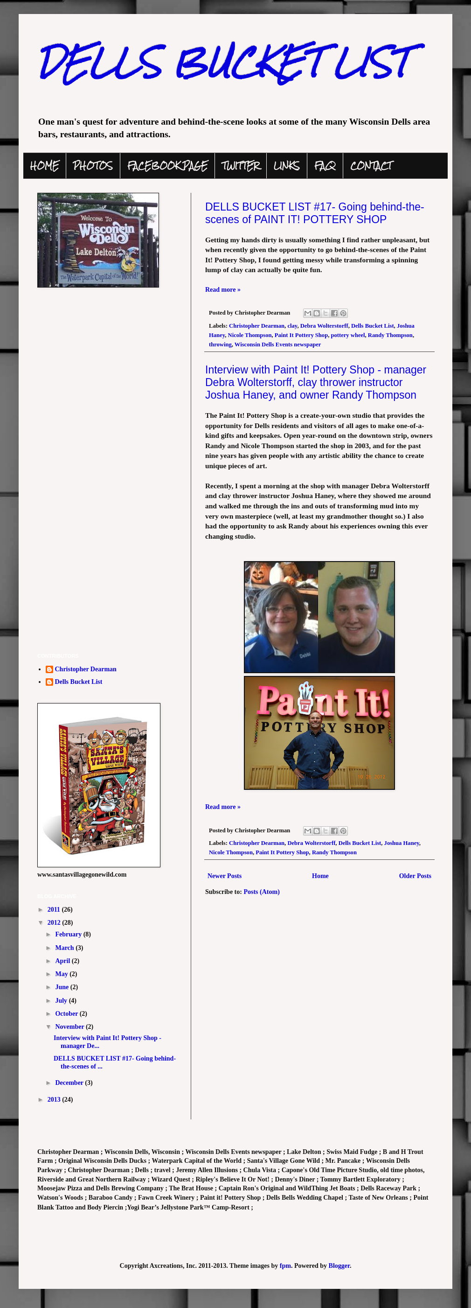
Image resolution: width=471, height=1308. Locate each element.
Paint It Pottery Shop (301, 335)
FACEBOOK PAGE (167, 165)
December (70, 1082)
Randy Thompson (390, 335)
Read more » (223, 289)
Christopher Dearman (256, 326)
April (63, 960)
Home (320, 875)
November (70, 1026)
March (65, 947)
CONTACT (371, 165)
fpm (285, 1265)
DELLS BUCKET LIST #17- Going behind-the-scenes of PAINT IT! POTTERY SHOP (314, 213)
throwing (220, 344)
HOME (44, 165)
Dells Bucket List (372, 326)
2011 (55, 909)
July (62, 1000)
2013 (55, 1099)
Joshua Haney (401, 843)
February (69, 934)
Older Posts (415, 875)
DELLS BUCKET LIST (223, 62)
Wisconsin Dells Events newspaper (278, 344)
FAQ (325, 165)
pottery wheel (348, 335)
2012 (55, 922)
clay (292, 326)
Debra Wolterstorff (324, 326)
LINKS (287, 165)
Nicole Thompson (250, 335)
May (62, 973)
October (67, 1013)
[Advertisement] (107, 578)
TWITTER (240, 165)
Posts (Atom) (261, 891)
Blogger (339, 1265)
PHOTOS (93, 165)
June (62, 987)
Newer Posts (225, 875)
